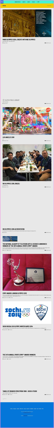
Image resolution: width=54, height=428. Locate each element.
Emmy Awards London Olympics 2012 (15, 293)
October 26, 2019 (6, 103)
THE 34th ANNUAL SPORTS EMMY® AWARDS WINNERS (19, 355)
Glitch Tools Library (12, 100)
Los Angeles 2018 (8, 137)
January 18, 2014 (6, 329)
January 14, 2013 (6, 394)
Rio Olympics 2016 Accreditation (13, 229)
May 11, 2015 (5, 250)
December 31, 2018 (6, 140)
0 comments (9, 250)
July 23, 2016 (5, 232)
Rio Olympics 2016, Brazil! (11, 183)
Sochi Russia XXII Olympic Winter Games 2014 (18, 326)
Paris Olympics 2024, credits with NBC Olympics (19, 39)
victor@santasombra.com (27, 412)
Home (48, 5)
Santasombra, (25, 415)
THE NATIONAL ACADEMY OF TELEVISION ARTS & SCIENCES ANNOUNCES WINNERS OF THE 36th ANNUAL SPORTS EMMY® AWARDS (25, 245)
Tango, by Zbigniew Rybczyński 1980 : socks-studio (20, 391)
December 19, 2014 (6, 297)
